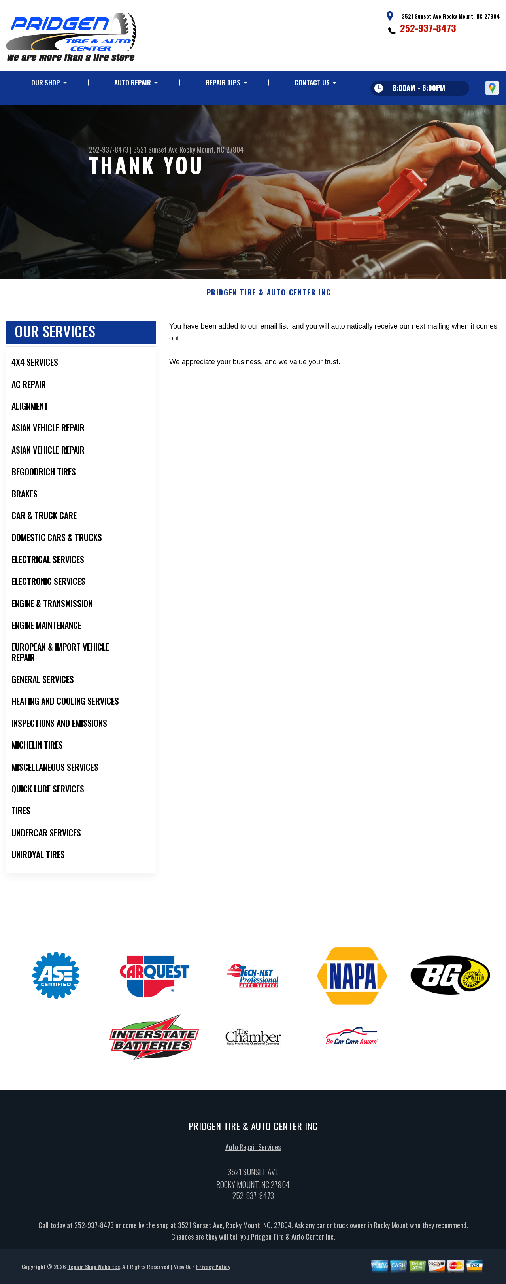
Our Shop (45, 82)
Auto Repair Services (253, 1149)
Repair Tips (223, 82)
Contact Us (312, 82)
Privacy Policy (213, 1269)
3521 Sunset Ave (155, 149)
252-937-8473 (428, 28)
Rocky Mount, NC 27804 (211, 149)
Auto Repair (132, 82)
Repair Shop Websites (93, 1269)
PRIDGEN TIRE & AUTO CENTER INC (269, 295)
